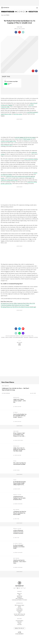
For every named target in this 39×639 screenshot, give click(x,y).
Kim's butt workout (17, 114)
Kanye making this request (7, 144)
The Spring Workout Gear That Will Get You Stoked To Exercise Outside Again (18, 307)
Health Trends (8, 337)
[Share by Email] (23, 32)
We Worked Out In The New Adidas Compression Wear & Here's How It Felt (18, 303)
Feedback (19, 597)
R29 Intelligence (19, 598)
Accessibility (19, 610)
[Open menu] (37, 7)
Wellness (26, 337)
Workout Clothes (33, 337)
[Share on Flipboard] (23, 328)
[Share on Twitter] (19, 328)
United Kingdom (19, 620)
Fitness (3, 337)
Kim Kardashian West (18, 337)
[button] (19, 32)
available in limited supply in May (8, 141)
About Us (19, 593)
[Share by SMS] (23, 333)
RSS (19, 612)
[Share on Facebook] (16, 32)
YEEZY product (27, 139)
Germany (19, 622)
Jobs (19, 594)
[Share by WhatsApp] (19, 333)
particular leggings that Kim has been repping (25, 137)
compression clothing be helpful (9, 179)
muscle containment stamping (31, 158)
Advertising (19, 596)
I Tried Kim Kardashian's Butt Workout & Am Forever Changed (15, 305)
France (19, 623)
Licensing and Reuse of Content (19, 599)
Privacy (19, 607)
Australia (19, 624)
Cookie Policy (19, 609)
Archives (20, 611)
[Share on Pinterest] (19, 32)
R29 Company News (19, 605)
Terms (19, 606)
